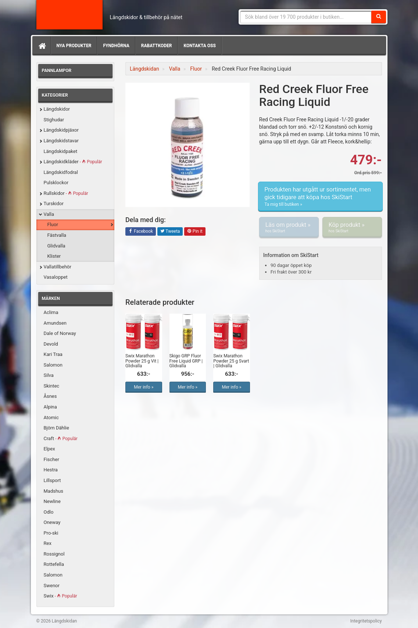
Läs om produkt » (288, 227)
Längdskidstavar (61, 140)
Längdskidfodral (61, 172)
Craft (61, 438)
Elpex (49, 449)
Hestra (51, 469)
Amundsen (55, 323)
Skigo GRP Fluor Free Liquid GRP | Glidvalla (186, 360)
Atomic (51, 417)
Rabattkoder (156, 45)
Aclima (51, 312)
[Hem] (41, 45)
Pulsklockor (56, 182)
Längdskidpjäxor (61, 130)
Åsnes (50, 396)
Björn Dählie (56, 428)
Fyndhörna (116, 45)
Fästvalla (57, 235)
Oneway (52, 522)
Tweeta (170, 232)
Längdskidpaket (61, 151)
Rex (47, 543)
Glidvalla (56, 246)
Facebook (140, 232)
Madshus (54, 491)
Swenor (52, 585)
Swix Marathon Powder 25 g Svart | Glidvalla (231, 360)
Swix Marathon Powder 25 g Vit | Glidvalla (141, 360)
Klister (54, 256)
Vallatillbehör (57, 267)
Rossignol (54, 554)
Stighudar (54, 119)
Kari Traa (53, 354)
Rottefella (54, 564)
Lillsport (52, 480)
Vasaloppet (56, 277)
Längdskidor (57, 109)
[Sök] (378, 17)
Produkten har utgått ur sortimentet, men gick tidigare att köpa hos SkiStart (320, 196)
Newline (52, 501)
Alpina (50, 407)
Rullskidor (66, 193)
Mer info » (143, 387)
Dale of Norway (60, 333)
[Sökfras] (305, 17)
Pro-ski (51, 533)
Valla (49, 214)
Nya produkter (74, 45)
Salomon (53, 365)
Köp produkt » (352, 227)
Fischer (51, 459)
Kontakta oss (199, 45)
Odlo (49, 512)
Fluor (52, 224)
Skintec (52, 386)
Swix (60, 596)
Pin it (195, 232)
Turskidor (54, 203)
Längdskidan (69, 14)
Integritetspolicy (366, 621)
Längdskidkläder (73, 161)
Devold (51, 344)
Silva (49, 375)
